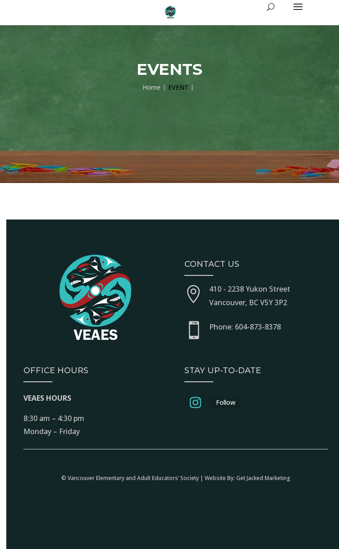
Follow (225, 402)
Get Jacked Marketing (263, 478)
